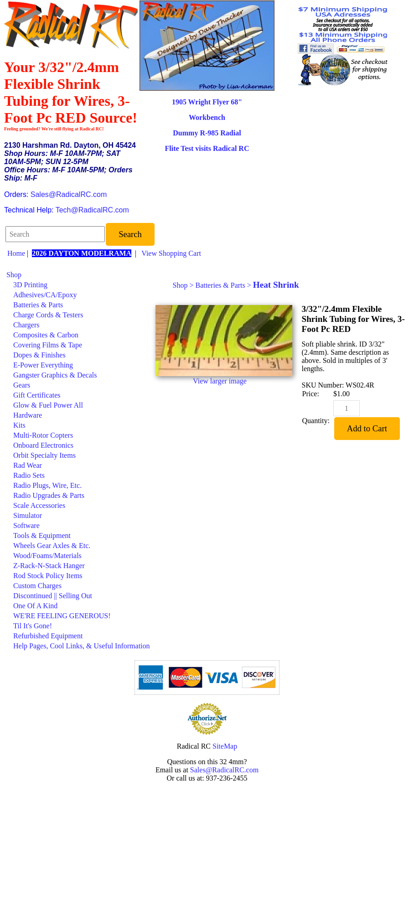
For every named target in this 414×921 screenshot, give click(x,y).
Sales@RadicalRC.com (69, 194)
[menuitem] (78, 274)
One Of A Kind (35, 606)
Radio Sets (29, 475)
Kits (19, 425)
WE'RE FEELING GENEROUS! (62, 616)
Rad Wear (27, 465)
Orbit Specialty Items (44, 455)
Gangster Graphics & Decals (55, 375)
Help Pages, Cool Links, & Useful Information (81, 646)
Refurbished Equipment (48, 636)
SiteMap (224, 746)
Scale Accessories (39, 505)
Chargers (26, 325)
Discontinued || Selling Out (52, 596)
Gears (21, 385)
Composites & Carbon (45, 335)
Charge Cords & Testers (48, 315)
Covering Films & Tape (47, 345)
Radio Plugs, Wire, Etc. (47, 485)
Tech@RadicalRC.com (92, 210)
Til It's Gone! (32, 626)
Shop (13, 275)
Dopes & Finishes (39, 355)
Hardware (27, 415)
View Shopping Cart (171, 253)
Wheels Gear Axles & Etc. (51, 545)
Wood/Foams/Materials (47, 555)
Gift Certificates (37, 395)
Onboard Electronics (43, 445)
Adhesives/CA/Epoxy (45, 295)
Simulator (27, 515)
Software (26, 525)
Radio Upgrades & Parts (48, 495)
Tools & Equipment (42, 535)
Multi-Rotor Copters (43, 435)
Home (16, 253)
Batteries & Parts (38, 305)
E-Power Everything (43, 365)
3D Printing (30, 285)
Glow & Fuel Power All (48, 405)
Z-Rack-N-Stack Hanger (49, 565)
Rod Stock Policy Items (48, 576)
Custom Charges (37, 586)
